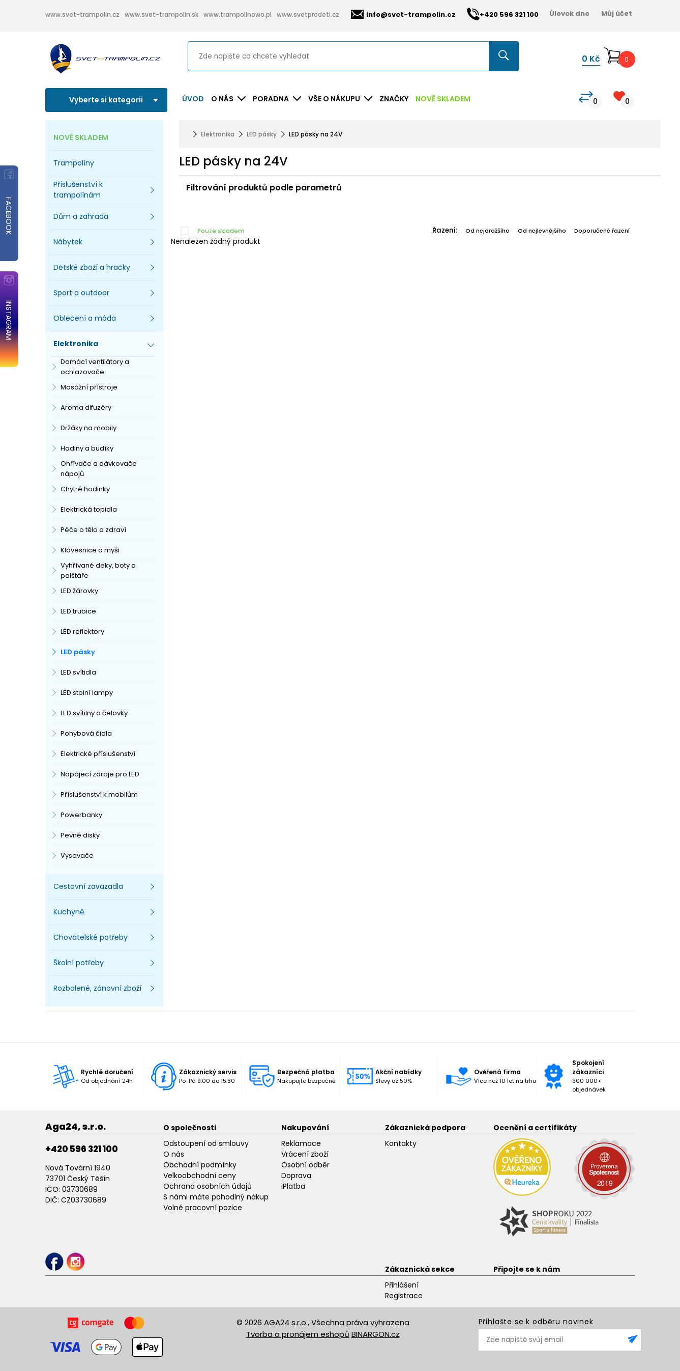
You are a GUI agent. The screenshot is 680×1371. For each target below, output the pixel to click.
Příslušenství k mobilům (99, 794)
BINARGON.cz (375, 1334)
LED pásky (78, 652)
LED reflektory (82, 631)
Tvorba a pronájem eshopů (297, 1334)
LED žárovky (79, 591)
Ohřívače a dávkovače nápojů (99, 469)
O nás (173, 1154)
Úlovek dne (569, 13)
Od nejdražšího (487, 231)
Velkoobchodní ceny (199, 1175)
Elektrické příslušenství (98, 754)
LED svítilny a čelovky (94, 713)
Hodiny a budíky (87, 448)
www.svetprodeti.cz (308, 14)
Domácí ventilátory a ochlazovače (95, 367)
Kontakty (401, 1143)
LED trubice (78, 611)
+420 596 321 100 (81, 1149)
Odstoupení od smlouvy (206, 1143)
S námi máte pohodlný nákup (216, 1197)
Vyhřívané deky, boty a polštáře (98, 570)
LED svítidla (78, 672)
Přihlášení (402, 1285)
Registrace (404, 1296)
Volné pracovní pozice (202, 1207)
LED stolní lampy (87, 692)
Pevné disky (80, 835)
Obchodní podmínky (199, 1165)
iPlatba (293, 1186)
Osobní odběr (305, 1165)
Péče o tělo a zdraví (93, 530)
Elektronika (217, 134)
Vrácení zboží (305, 1154)
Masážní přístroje (89, 387)
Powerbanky (81, 815)
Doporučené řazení (602, 231)
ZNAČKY (393, 99)
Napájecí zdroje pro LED (100, 774)
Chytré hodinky (85, 489)
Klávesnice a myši (90, 550)
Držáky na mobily (88, 428)
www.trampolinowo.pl (237, 14)
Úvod (193, 99)
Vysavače (77, 855)
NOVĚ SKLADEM (443, 99)
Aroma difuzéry (86, 407)
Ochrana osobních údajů (207, 1186)
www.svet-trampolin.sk (161, 14)
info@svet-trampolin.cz (403, 14)
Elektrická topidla (89, 509)
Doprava (296, 1175)
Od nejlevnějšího (542, 231)
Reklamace (301, 1143)
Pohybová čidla (86, 733)
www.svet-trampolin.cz (82, 14)
